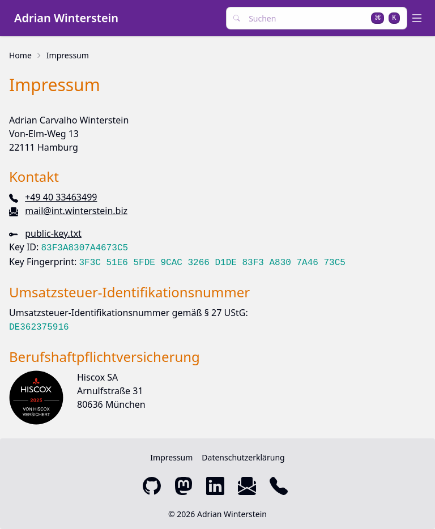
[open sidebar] (419, 18)
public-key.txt (53, 233)
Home (20, 55)
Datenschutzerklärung (243, 457)
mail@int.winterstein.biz (76, 210)
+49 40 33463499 (61, 197)
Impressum (67, 55)
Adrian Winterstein (66, 17)
